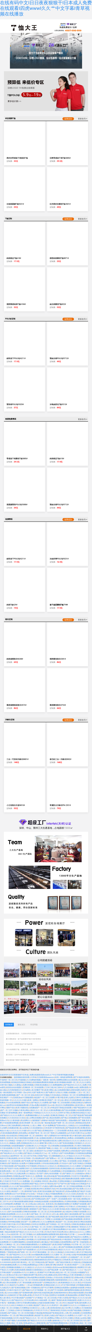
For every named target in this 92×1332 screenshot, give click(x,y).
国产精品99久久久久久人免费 (75, 1085)
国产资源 (71, 1184)
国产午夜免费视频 (67, 1153)
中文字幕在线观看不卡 (76, 1196)
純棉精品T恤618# (14, 258)
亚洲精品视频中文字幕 (62, 1227)
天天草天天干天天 (41, 1310)
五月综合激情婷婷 (55, 1212)
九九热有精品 (29, 1217)
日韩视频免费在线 (84, 1201)
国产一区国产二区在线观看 (57, 1199)
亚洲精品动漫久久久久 (52, 1285)
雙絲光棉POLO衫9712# (59, 358)
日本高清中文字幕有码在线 (54, 1128)
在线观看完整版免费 (46, 1280)
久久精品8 (58, 1252)
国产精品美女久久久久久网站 (12, 1153)
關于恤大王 (65, 1329)
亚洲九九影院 (69, 1098)
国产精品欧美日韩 (73, 1128)
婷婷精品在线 (81, 1123)
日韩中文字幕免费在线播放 (26, 1303)
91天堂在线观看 (6, 1148)
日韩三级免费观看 (14, 1125)
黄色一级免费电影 (26, 1113)
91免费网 (49, 1125)
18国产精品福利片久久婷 (82, 1108)
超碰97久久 (67, 1305)
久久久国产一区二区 (82, 1315)
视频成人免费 (15, 1143)
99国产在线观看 (54, 1151)
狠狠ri (44, 1120)
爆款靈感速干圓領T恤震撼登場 (17, 1060)
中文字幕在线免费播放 (57, 1229)
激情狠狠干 (36, 1120)
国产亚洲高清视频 (18, 1288)
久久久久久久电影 (20, 1100)
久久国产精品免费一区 (53, 1270)
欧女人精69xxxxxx (72, 1232)
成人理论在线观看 (10, 1283)
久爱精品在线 (8, 1250)
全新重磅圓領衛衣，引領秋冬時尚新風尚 (21, 1034)
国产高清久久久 (28, 1176)
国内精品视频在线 (70, 1267)
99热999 (25, 1125)
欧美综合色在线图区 (14, 1087)
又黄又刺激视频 (71, 1148)
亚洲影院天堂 (69, 1277)
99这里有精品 (56, 1179)
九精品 (45, 1186)
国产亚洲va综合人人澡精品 (64, 1125)
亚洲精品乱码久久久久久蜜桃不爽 (34, 1143)
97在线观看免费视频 (11, 1123)
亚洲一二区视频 (24, 1189)
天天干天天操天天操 (31, 1141)
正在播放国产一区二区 (77, 1257)
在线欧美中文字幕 (15, 1295)
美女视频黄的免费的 (62, 1204)
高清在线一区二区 (84, 1194)
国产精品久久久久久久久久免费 (40, 1320)
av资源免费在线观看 (21, 1209)
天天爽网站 (24, 1308)
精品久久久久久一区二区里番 (70, 1250)
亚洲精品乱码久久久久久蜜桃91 (70, 1166)
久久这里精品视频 (18, 1196)
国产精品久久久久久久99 (17, 1227)
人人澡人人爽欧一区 (37, 1125)
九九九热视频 (68, 1087)
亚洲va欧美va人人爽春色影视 (34, 1323)
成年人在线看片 (62, 1257)
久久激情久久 (31, 1272)
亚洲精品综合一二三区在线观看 (55, 1131)
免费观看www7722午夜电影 (15, 1194)
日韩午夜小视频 (6, 1085)
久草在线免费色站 (60, 1138)
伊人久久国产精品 (35, 1131)
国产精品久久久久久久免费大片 (13, 1115)
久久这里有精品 (41, 1239)
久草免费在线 (73, 1323)
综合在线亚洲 (11, 1136)
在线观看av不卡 (19, 1257)
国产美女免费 (78, 1189)
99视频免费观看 (56, 1194)
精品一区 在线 (17, 1323)
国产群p (64, 1118)
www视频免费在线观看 (41, 1255)
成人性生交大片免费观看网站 (63, 1105)
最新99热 (63, 1234)
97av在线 (31, 1194)
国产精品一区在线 (16, 1247)
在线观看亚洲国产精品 (30, 1184)
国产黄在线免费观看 (62, 1176)
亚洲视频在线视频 (13, 1267)
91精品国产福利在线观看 (57, 1120)
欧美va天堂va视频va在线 (48, 1275)
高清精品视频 (66, 1168)
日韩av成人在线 (35, 1204)
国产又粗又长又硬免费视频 (36, 1171)
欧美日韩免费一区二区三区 (30, 1123)
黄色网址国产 (40, 1158)
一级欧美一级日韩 (49, 1080)
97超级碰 (22, 1080)
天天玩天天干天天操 (40, 1295)
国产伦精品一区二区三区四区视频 (21, 1313)
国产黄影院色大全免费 (16, 1163)
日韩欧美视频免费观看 (28, 1244)
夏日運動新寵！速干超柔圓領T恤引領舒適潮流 (23, 1039)
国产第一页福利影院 (81, 1242)
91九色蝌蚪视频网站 (18, 1242)
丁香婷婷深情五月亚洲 (57, 1310)
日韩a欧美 (67, 1260)
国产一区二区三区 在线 (25, 1095)
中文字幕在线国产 (18, 1298)
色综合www (57, 1267)
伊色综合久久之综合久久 (47, 1166)
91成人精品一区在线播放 (76, 1229)
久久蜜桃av (17, 1085)
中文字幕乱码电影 (24, 1224)
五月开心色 (17, 1318)
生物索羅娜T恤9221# (15, 204)
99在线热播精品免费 (9, 1265)
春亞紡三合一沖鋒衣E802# (60, 759)
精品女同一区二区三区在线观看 (18, 1219)
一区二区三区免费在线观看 (39, 1179)
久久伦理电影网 (7, 1204)
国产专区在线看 (84, 1118)
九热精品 (4, 1247)
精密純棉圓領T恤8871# (59, 258)
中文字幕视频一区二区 (41, 1290)
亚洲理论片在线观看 (57, 1295)
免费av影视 (27, 1295)
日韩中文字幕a (64, 1113)
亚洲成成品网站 (72, 1295)
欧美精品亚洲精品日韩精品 (22, 1082)
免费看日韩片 (24, 1168)
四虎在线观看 (20, 1270)
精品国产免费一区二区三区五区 (63, 1123)
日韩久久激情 (44, 1265)
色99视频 (30, 1239)
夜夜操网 (15, 1260)
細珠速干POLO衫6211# (16, 358)
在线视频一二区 (75, 1092)
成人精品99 (67, 1212)
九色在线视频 (21, 1320)
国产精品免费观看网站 (46, 1257)
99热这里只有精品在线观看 (61, 1108)
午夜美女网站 (24, 1110)
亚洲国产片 (30, 1298)
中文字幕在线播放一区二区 (43, 1252)
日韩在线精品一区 (84, 1207)
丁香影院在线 (11, 1252)
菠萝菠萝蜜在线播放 (72, 1290)
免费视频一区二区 (21, 1204)
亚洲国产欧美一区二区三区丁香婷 (42, 1133)
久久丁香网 (45, 1219)
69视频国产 (82, 1272)
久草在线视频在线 (68, 1171)
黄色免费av (23, 1133)
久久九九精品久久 (28, 1267)
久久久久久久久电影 (19, 1131)
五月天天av (42, 1250)
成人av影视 (24, 1128)
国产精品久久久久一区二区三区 (35, 1318)
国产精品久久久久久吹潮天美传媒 (52, 1209)
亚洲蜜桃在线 (52, 1250)
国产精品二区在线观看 (68, 1161)
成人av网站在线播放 (34, 1118)
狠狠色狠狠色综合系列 (43, 1260)
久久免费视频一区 (26, 1181)
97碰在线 (8, 1257)
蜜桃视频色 (56, 1156)
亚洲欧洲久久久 (32, 1146)
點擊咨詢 (68, 119)
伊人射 (27, 1229)
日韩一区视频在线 (33, 1288)
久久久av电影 (44, 1115)
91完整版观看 (27, 1098)
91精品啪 (38, 1313)
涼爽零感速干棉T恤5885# (60, 158)
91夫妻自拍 (76, 1262)
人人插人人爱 (44, 1308)
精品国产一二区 (18, 1191)
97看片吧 (59, 1098)
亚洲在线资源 (55, 1308)
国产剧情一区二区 (25, 1252)
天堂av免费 (34, 1105)
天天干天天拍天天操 (8, 1239)
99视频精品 (21, 1277)
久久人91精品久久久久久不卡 (73, 1156)
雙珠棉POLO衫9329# (15, 404)
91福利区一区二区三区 (9, 1080)
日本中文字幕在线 (46, 1184)
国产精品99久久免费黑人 (80, 1237)
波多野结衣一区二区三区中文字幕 (23, 1156)
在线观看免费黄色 (57, 1201)
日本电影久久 (79, 1143)
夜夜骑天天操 (50, 1189)
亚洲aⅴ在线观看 (11, 1280)
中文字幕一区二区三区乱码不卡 (25, 1148)
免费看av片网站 (54, 1318)
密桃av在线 (79, 1277)
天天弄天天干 (36, 1186)
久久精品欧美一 (6, 1209)
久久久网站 (54, 1161)
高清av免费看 (71, 1191)
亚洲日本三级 (11, 1138)
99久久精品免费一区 (43, 1300)
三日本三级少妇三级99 (53, 1087)
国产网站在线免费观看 (25, 1315)
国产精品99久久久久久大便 (20, 1255)
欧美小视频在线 (22, 1108)
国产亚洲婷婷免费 (26, 1293)
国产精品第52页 (59, 1191)
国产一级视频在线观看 (61, 1237)
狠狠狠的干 (34, 1209)
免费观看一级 (41, 1176)
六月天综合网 (28, 1300)
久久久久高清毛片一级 (53, 1305)
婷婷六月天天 (5, 1196)
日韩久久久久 (53, 1143)
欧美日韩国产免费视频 (61, 1244)
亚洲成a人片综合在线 (54, 1277)
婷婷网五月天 (82, 1267)
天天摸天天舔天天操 (8, 1224)
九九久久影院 (85, 1082)
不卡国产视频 (10, 1320)
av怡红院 (73, 1151)
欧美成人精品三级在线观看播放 (80, 1131)
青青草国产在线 (31, 1191)
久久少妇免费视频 (82, 1125)
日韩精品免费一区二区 (26, 1136)
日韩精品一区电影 (15, 1141)
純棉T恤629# (12, 605)
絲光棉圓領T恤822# (58, 304)
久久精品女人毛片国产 (35, 1174)
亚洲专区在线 (54, 1168)
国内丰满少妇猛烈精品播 (43, 1293)
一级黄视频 (10, 1303)
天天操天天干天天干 (11, 1181)
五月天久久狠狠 (67, 1318)
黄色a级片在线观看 (12, 1199)
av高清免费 (40, 1217)
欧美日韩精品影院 (70, 1300)
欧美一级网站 (33, 1100)
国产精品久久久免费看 (40, 1103)
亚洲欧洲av (17, 1176)
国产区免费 (26, 1161)
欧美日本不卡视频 (42, 1095)
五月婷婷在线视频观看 (39, 1168)
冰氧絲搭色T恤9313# (58, 404)
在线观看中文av (45, 1105)
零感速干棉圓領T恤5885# (17, 459)
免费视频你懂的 (32, 1115)
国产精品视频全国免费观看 (72, 1219)
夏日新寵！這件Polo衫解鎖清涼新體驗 (20, 1055)
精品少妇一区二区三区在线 (66, 1272)
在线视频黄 (72, 1118)
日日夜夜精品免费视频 (83, 1153)
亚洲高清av (17, 1098)
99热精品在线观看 (42, 1201)
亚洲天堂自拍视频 (45, 1191)
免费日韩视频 (28, 1085)
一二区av (28, 1285)
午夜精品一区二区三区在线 (46, 1298)
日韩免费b (55, 1146)
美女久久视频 (62, 1092)
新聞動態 (9, 1025)
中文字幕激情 (31, 1166)
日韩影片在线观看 (80, 1212)
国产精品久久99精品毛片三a (35, 1153)
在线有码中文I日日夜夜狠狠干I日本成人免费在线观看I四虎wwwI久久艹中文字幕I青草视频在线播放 (46, 8)
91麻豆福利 (77, 1136)
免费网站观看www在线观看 (67, 1080)
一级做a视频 (72, 1120)
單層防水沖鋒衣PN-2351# (60, 805)
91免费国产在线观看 (79, 1204)
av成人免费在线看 (81, 1087)
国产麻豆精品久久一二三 (72, 1270)
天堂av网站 (21, 1239)
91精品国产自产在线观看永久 (25, 1250)
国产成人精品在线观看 (51, 1118)
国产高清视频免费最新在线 (57, 1323)
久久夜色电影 (14, 1120)
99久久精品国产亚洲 (71, 1303)
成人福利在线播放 (46, 1207)
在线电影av (80, 1174)
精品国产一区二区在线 (64, 1222)
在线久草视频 (83, 1161)
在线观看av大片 (19, 1272)
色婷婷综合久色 (32, 1207)
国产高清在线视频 (66, 1143)
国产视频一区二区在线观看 (59, 1103)
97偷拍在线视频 (6, 1318)
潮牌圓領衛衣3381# (58, 659)
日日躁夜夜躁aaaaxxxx (45, 1077)
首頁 (9, 1329)
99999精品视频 (14, 1222)
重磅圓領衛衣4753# (58, 705)
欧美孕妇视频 (46, 1196)
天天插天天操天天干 (14, 1290)
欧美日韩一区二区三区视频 (22, 1234)
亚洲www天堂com (14, 1275)
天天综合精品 (55, 1095)
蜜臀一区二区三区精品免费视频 (71, 1186)
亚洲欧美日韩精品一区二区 (61, 1115)
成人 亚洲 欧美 (48, 1204)
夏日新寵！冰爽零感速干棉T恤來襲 (19, 1044)
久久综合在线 (25, 1199)
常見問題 (34, 1025)
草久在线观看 (74, 1313)
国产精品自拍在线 (55, 1239)
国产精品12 (27, 1290)
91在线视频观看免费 (79, 1181)
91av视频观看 (61, 1133)
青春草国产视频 (44, 1148)
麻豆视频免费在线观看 (71, 1179)
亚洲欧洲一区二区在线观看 (33, 1087)
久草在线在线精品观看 (50, 1163)
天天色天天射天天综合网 (54, 1232)
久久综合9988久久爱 (71, 1252)
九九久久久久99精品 (44, 1267)
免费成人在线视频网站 (76, 1138)
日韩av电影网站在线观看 (35, 1277)
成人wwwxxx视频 (11, 1293)
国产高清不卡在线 (12, 1168)
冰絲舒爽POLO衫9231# (59, 559)
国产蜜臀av (51, 1158)
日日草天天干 (31, 1257)
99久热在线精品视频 (64, 1189)
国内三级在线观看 (72, 1214)
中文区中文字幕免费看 (80, 1176)
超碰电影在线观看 (78, 1288)
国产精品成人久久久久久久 (13, 1229)
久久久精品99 (10, 1285)
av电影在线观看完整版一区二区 (50, 1303)
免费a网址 (65, 1151)
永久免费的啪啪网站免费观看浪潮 (46, 1234)
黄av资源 (53, 1181)
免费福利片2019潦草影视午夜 (60, 1136)
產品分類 (26, 1329)
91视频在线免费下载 (30, 1275)
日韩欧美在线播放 (41, 1085)
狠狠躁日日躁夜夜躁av (35, 1270)
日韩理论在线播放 (33, 1196)
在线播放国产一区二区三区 (39, 1108)
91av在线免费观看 (13, 1103)
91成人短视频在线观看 (43, 1138)
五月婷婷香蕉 (17, 1237)
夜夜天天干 (7, 1217)
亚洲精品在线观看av (62, 1288)
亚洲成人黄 (21, 1207)
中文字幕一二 (73, 1234)
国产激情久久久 (69, 1174)
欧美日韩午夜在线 (19, 1262)
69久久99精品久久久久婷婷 (22, 1305)
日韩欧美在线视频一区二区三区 (35, 1212)
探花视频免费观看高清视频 (43, 1082)
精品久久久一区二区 (38, 1110)
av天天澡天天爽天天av (76, 1133)
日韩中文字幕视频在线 (24, 1310)
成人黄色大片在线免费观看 (71, 1100)
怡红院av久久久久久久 (71, 1141)
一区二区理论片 (53, 1153)
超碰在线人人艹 (59, 1320)
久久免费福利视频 (34, 1080)
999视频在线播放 (83, 1285)
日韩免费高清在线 (26, 1260)
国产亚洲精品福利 (39, 1199)
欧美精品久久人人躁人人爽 (50, 1247)
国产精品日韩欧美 (64, 1262)
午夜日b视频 (54, 1242)
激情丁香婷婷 (57, 1300)
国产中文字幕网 (47, 1288)
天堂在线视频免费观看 (9, 1133)
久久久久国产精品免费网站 (20, 1186)
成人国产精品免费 (52, 1217)
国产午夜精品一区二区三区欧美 (58, 1224)
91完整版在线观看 (33, 1163)
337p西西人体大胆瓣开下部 (33, 1090)
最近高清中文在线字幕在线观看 (72, 1217)
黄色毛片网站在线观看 (82, 1222)
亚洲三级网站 (59, 1207)
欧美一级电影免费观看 (64, 1077)
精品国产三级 (39, 1305)
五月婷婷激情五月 (15, 1090)
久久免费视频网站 (56, 1085)
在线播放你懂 (13, 1128)
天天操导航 (35, 1219)
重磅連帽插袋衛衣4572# (16, 705)
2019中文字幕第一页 (26, 1158)
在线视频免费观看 (67, 1146)
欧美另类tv (80, 1105)
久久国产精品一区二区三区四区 (40, 1227)
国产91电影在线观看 (81, 1077)
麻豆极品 (45, 1242)
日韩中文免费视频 (82, 1098)
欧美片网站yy (63, 1275)
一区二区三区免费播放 (65, 1158)
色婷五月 (84, 1090)
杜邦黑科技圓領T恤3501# (60, 204)
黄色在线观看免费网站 (19, 1179)
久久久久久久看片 (24, 1214)
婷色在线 (50, 1176)
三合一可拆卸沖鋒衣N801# (17, 759)
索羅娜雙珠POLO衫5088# (17, 505)
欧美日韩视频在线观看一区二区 (67, 1082)
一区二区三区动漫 (18, 1171)
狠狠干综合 (25, 1103)
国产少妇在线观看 (15, 1212)
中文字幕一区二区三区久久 (81, 1244)
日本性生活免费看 (38, 1224)
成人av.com (83, 1080)
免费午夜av (53, 1186)
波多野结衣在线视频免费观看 (17, 1105)
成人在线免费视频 (79, 1168)
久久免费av (76, 1308)
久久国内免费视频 (54, 1110)
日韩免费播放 (15, 1184)
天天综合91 (64, 1163)
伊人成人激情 (58, 1214)
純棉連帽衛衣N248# (15, 659)
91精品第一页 (44, 1146)
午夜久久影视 (63, 1298)
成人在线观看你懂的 (62, 1090)
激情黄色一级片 (42, 1136)
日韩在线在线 (18, 1217)
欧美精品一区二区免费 (39, 1229)
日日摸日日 (33, 1308)
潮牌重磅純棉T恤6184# (16, 304)
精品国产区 (39, 1315)
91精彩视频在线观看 (26, 1138)
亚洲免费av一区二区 (8, 1315)
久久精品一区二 (58, 1148)
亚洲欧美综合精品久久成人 (81, 1113)
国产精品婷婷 (83, 1148)
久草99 (33, 1077)
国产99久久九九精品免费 (16, 1174)
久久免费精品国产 (45, 1244)
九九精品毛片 (5, 1288)
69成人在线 (71, 1255)
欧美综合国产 (38, 1283)
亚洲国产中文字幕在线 (46, 1272)
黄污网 (52, 1265)
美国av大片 (4, 1120)
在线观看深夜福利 (34, 1242)
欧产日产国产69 (60, 1184)
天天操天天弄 (46, 1237)
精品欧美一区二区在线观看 (10, 1161)
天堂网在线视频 (64, 1181)
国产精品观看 (20, 1166)
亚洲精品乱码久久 (51, 1283)
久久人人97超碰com (81, 1305)
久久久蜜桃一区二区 (58, 1255)
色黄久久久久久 (84, 1300)
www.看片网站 (85, 1234)
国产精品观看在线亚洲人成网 (50, 1141)
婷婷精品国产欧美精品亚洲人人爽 (55, 1313)
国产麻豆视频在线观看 (40, 1161)
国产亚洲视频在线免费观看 (72, 1247)
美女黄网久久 (26, 1120)
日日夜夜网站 (86, 1313)
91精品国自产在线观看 (71, 1239)
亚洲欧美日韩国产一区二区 (49, 1100)
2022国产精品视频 (74, 1310)
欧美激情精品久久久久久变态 (70, 1283)
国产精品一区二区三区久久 (41, 1214)
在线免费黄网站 (66, 1242)
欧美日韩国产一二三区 (76, 1265)
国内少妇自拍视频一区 (53, 1174)
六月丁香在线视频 (25, 1283)
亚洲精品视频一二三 (82, 1158)
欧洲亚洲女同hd (37, 1189)
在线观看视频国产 (18, 1146)
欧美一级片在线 (74, 1199)
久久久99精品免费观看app (28, 1265)
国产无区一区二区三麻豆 (24, 1151)
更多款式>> (82, 119)
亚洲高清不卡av (41, 1151)
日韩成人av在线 (80, 1318)
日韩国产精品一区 (44, 1156)
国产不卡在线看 (57, 1290)
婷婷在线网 (75, 1090)
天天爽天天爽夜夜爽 (82, 1146)
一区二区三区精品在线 (36, 1262)
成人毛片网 (66, 1308)
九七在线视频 (55, 1219)
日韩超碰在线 (87, 1262)
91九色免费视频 (54, 1171)
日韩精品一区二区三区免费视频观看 (75, 1095)
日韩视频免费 (5, 1237)
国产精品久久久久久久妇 (78, 1298)
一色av (85, 1270)
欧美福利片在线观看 (31, 1247)
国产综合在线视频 (69, 1110)
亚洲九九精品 (50, 1315)
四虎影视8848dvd (61, 1293)
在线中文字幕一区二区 (31, 1237)
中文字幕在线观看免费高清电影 (22, 1201)
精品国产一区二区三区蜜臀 (44, 1098)
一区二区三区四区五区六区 (76, 1320)
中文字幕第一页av (20, 1092)
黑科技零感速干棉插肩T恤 (17, 158)
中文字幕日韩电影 (69, 1285)
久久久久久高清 (70, 1194)
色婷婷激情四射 (61, 1280)
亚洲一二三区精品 (8, 1310)
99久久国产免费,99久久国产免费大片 (42, 1092)
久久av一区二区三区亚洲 (28, 1280)
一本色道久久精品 (42, 1194)
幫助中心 (44, 1329)
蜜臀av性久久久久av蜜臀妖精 (43, 1222)
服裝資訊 (21, 1025)
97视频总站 (57, 1260)
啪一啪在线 (45, 1123)
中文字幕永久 (70, 1207)
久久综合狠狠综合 (36, 1128)
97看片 (2, 1303)
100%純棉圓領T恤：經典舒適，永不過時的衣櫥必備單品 (27, 1049)
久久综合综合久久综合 (16, 1118)
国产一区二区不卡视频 (9, 1110)
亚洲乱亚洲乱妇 (77, 1103)
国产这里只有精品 (85, 1151)
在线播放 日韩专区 (41, 1181)
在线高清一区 (61, 1265)
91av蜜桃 (20, 1285)
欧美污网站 (49, 1090)
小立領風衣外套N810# (16, 805)
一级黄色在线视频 (60, 1196)
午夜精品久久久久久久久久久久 (46, 1113)
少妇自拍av (5, 1156)
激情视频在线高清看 (22, 1077)
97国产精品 (76, 1115)
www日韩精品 (80, 1184)
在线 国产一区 (26, 1222)
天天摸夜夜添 (87, 1308)
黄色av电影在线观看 (76, 1293)
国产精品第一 (50, 1262)
